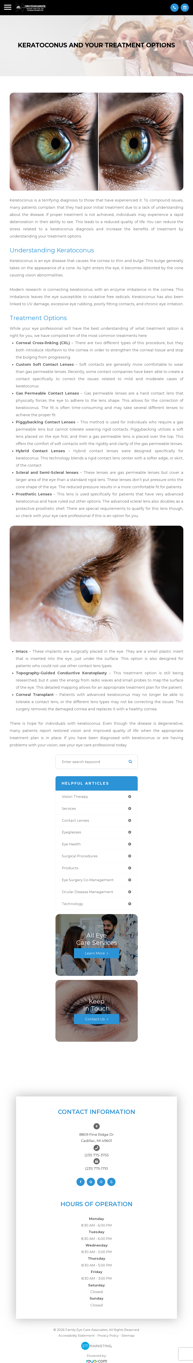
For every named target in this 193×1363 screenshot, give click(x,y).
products (70, 868)
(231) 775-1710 (96, 1168)
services (69, 808)
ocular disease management (87, 892)
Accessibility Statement (76, 1335)
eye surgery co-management (88, 880)
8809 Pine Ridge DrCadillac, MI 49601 (96, 1137)
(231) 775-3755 (96, 1155)
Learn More (95, 953)
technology (72, 904)
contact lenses (75, 820)
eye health (71, 844)
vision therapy (75, 797)
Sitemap (128, 1335)
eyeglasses (71, 832)
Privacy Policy (108, 1335)
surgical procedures (80, 856)
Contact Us (95, 1019)
